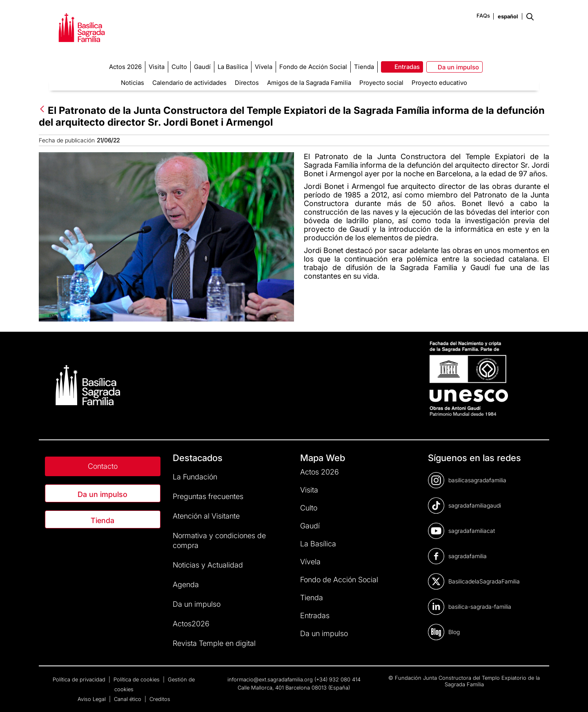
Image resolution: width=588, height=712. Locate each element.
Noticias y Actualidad (208, 565)
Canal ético (128, 699)
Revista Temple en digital (214, 643)
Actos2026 (191, 623)
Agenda (186, 584)
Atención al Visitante (206, 516)
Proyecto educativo (439, 83)
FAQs (483, 15)
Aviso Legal (92, 699)
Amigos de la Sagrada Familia (309, 83)
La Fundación (195, 476)
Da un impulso (102, 494)
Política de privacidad (80, 679)
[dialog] (572, 695)
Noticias (132, 83)
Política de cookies (137, 679)
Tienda (102, 520)
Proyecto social (381, 83)
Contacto (103, 466)
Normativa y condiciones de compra (219, 540)
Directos (247, 83)
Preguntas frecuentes (208, 496)
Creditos (159, 699)
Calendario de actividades (189, 83)
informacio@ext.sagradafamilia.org (270, 679)
